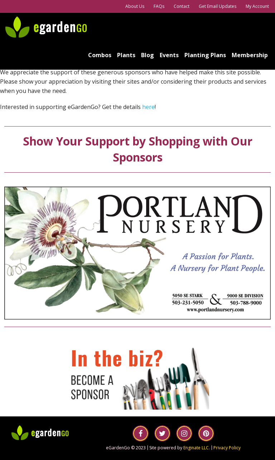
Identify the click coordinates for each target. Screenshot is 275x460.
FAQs (159, 6)
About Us (134, 6)
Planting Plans (205, 55)
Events (169, 55)
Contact (181, 6)
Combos (99, 55)
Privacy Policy (227, 448)
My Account (257, 6)
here (148, 107)
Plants (126, 55)
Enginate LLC (196, 448)
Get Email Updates (217, 6)
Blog (147, 55)
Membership (250, 55)
